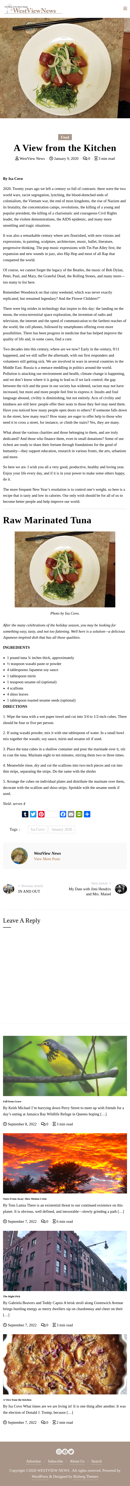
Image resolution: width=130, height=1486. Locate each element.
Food (65, 137)
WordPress (40, 1476)
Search (96, 1461)
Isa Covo (37, 829)
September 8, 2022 (20, 1124)
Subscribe (55, 1461)
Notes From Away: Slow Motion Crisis (25, 1198)
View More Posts (47, 859)
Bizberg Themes (85, 1476)
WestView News (30, 158)
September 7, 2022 (20, 1221)
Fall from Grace (12, 1101)
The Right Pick (11, 1296)
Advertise (33, 1461)
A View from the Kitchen (17, 1399)
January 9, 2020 (64, 158)
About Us (77, 1461)
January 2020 (62, 829)
